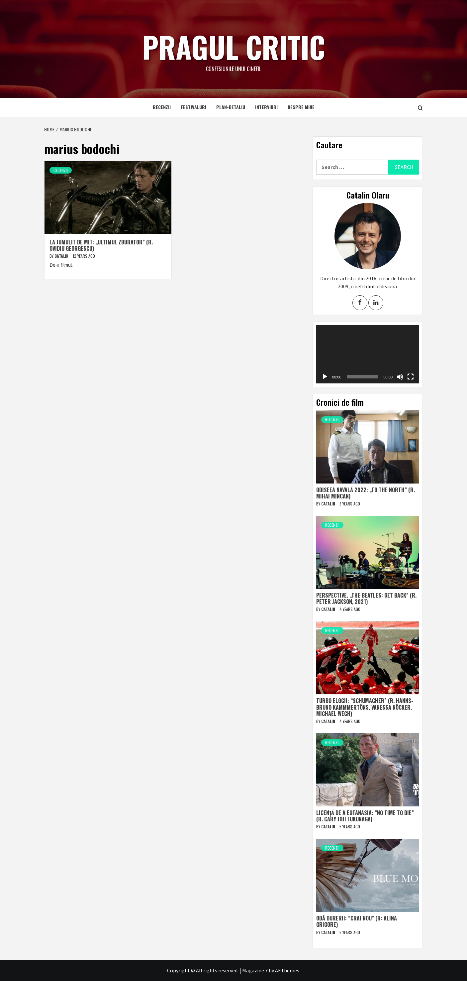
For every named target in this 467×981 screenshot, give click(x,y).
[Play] (325, 376)
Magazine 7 (255, 970)
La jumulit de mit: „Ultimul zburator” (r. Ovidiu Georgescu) (101, 245)
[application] (367, 354)
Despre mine (301, 106)
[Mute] (400, 376)
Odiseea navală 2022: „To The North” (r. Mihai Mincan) (365, 493)
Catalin (61, 256)
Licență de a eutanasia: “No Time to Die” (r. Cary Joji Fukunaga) (365, 816)
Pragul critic (233, 45)
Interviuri (266, 106)
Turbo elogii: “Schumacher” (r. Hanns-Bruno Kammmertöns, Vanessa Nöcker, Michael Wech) (364, 707)
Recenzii (162, 106)
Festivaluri (193, 106)
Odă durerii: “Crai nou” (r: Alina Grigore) (356, 921)
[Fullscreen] (410, 376)
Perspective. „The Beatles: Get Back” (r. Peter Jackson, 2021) (366, 598)
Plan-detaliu (230, 106)
